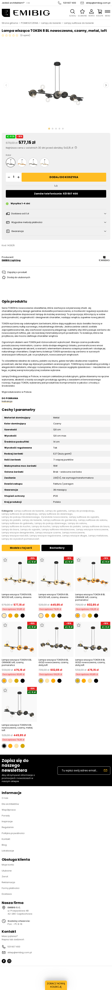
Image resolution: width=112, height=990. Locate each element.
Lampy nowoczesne (73, 532)
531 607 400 (69, 2)
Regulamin (8, 827)
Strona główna (10, 23)
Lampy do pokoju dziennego (50, 523)
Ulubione (7, 870)
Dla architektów (10, 804)
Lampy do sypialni (30, 529)
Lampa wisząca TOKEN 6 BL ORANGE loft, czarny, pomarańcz (17, 663)
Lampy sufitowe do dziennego (55, 514)
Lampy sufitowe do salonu (92, 520)
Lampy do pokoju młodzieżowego (21, 517)
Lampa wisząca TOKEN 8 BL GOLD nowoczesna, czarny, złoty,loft (54, 663)
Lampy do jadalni (11, 520)
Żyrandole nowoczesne (54, 517)
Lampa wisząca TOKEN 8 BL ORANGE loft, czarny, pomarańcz (90, 597)
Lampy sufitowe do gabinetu (17, 523)
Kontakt (6, 839)
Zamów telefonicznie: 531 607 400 (56, 193)
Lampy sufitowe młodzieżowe (58, 529)
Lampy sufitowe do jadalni (66, 526)
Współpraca (9, 809)
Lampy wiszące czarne (48, 532)
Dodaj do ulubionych (18, 277)
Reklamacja (8, 882)
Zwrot (5, 876)
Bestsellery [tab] (57, 548)
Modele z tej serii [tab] (21, 548)
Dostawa (7, 894)
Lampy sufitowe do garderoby (60, 520)
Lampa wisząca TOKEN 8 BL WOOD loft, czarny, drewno (17, 596)
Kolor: (8, 155)
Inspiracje (7, 821)
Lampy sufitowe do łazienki (79, 23)
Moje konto (8, 864)
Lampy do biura (10, 529)
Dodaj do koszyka (63, 177)
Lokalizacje (8, 850)
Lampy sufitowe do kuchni (16, 526)
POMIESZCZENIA (29, 23)
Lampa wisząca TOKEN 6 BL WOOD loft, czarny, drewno (53, 596)
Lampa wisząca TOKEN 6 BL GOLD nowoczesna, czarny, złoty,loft (90, 663)
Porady (6, 815)
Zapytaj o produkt (17, 272)
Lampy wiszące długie (74, 535)
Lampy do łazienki (51, 23)
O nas (5, 798)
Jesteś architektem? (13, 2)
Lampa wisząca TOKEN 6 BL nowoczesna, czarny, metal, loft (17, 728)
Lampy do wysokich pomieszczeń (20, 538)
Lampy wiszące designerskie (18, 532)
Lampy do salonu (77, 523)
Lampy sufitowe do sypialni (84, 517)
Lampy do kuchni (41, 526)
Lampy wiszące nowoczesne (92, 529)
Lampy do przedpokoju (81, 510)
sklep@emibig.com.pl (98, 2)
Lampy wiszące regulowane (45, 535)
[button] (8, 177)
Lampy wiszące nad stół (15, 535)
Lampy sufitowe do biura (95, 526)
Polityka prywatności (13, 833)
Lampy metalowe (98, 535)
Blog (4, 844)
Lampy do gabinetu (56, 510)
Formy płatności (10, 888)
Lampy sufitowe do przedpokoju (20, 514)
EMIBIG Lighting (11, 260)
